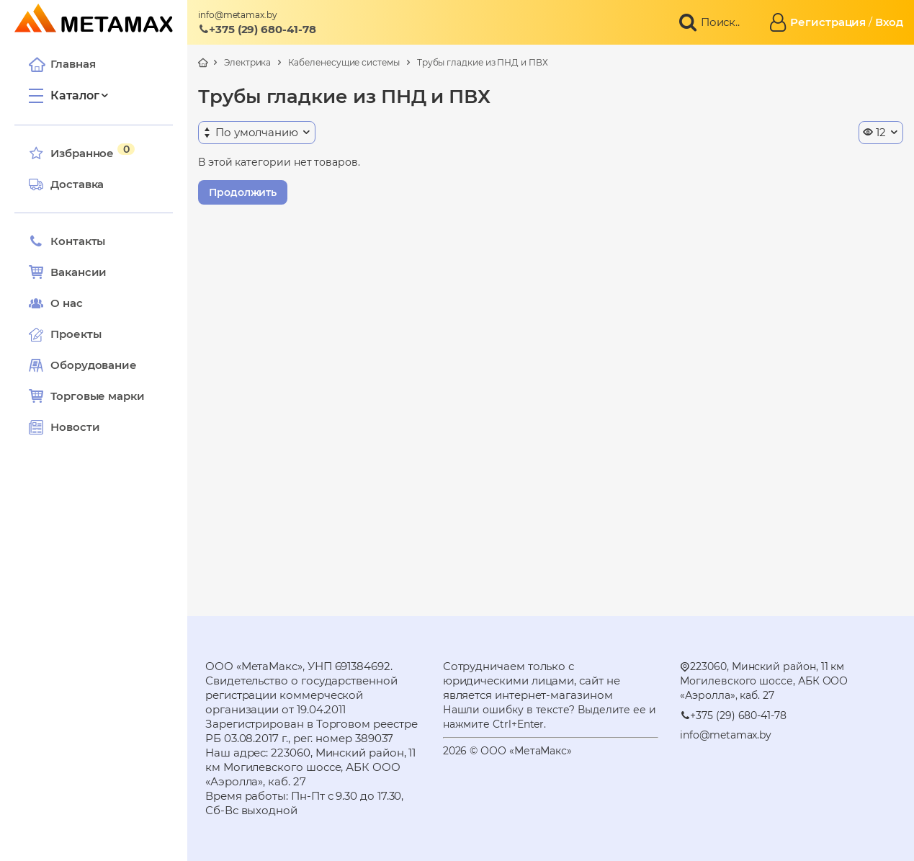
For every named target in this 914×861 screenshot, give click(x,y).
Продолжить (243, 192)
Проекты (75, 334)
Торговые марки (87, 396)
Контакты (67, 241)
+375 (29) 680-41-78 (257, 29)
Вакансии (68, 272)
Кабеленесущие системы (343, 62)
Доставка (66, 184)
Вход (889, 22)
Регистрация (828, 22)
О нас (56, 303)
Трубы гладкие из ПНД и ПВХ (482, 62)
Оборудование (93, 365)
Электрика (247, 62)
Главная (62, 64)
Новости (64, 427)
